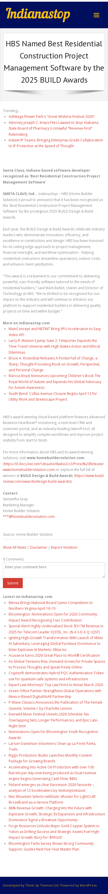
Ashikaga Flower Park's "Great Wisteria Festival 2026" (52, 116)
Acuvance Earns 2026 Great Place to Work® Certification (54, 655)
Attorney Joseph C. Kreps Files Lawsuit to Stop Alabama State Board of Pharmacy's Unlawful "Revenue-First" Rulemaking (53, 128)
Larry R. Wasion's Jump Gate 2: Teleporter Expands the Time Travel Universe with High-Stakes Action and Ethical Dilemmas (54, 346)
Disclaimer (38, 547)
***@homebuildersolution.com (29, 516)
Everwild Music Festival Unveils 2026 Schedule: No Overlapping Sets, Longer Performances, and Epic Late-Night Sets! (53, 720)
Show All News (14, 547)
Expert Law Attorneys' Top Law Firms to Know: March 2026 (56, 684)
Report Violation (64, 547)
